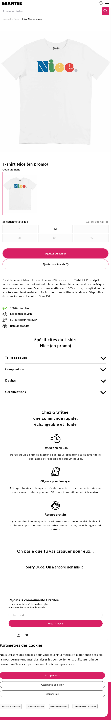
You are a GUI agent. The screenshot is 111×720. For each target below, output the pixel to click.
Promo (16, 19)
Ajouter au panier (55, 253)
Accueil (7, 19)
